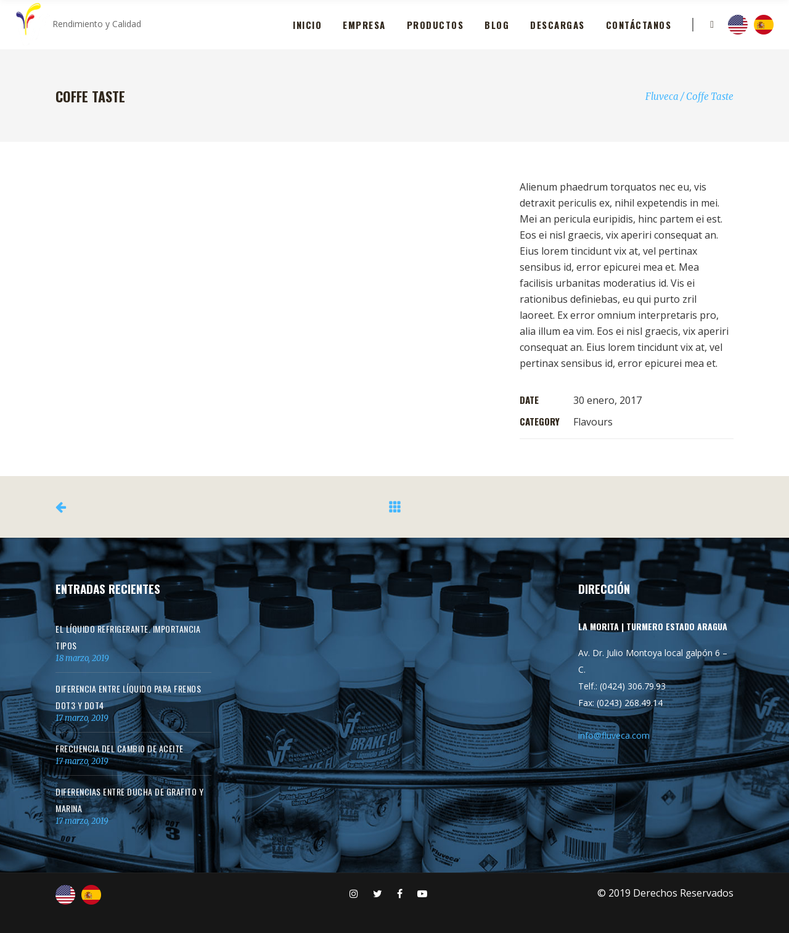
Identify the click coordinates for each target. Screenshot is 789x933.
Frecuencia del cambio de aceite (119, 748)
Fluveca (662, 96)
